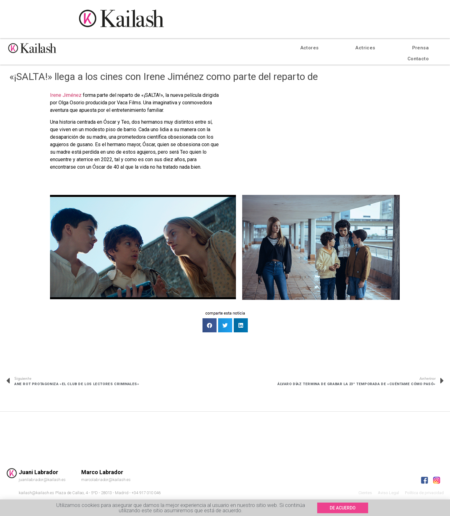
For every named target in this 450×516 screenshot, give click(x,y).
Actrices (365, 48)
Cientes (365, 492)
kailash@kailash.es (36, 492)
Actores (309, 48)
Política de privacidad (424, 492)
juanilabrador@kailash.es (42, 479)
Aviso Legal (388, 492)
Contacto (418, 59)
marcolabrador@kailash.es (106, 479)
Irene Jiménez (66, 95)
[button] (342, 510)
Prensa (420, 48)
